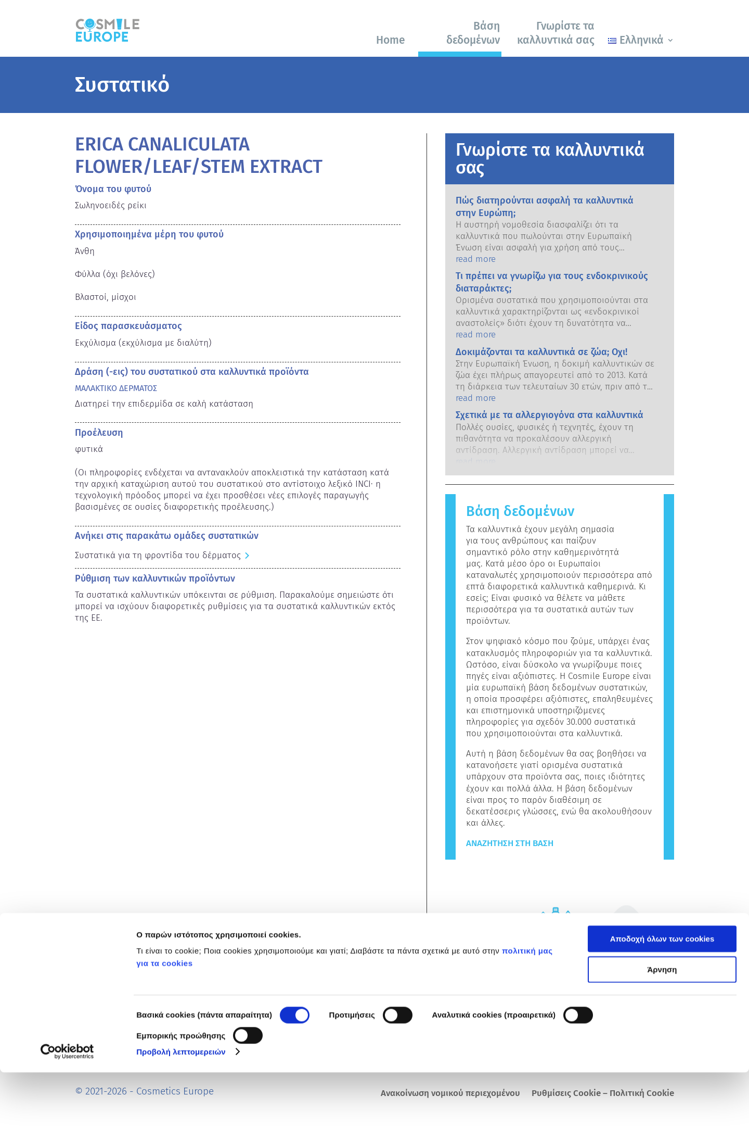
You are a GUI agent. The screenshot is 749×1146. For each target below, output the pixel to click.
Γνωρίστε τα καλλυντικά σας (556, 33)
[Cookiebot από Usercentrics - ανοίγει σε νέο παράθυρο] (67, 1126)
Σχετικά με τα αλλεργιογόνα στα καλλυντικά (549, 415)
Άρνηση (662, 1043)
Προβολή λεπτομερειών (181, 1125)
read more (476, 259)
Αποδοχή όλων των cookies (662, 1013)
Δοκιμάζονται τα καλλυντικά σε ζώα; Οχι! (541, 352)
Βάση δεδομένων (473, 33)
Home (390, 40)
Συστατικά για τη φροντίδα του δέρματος (158, 555)
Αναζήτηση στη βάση (509, 843)
